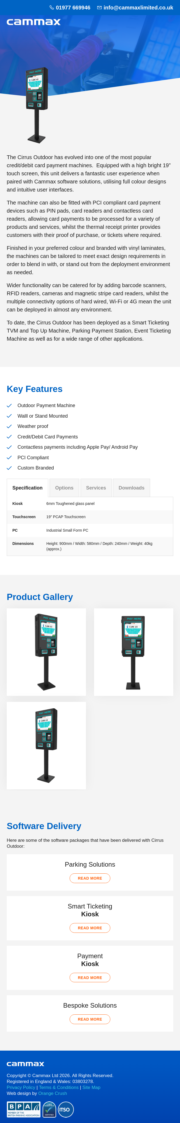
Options (64, 488)
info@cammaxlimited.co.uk (138, 8)
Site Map (91, 1087)
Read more (90, 878)
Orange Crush (52, 1093)
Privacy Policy (21, 1087)
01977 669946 (73, 8)
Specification (27, 488)
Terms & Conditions (58, 1087)
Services (96, 488)
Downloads (131, 488)
